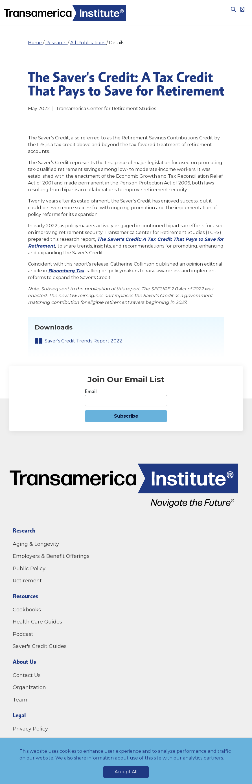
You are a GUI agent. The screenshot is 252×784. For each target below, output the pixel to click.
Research (56, 42)
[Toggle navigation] (242, 9)
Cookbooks (27, 610)
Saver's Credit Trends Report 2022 (83, 341)
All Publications (88, 42)
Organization (29, 687)
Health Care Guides (37, 622)
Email (91, 391)
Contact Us (27, 675)
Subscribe (126, 416)
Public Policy (29, 568)
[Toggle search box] (231, 9)
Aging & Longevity (36, 544)
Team (20, 700)
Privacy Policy (30, 729)
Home (35, 42)
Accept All (126, 771)
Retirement (27, 581)
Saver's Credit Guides (40, 646)
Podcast (23, 634)
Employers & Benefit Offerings (51, 556)
